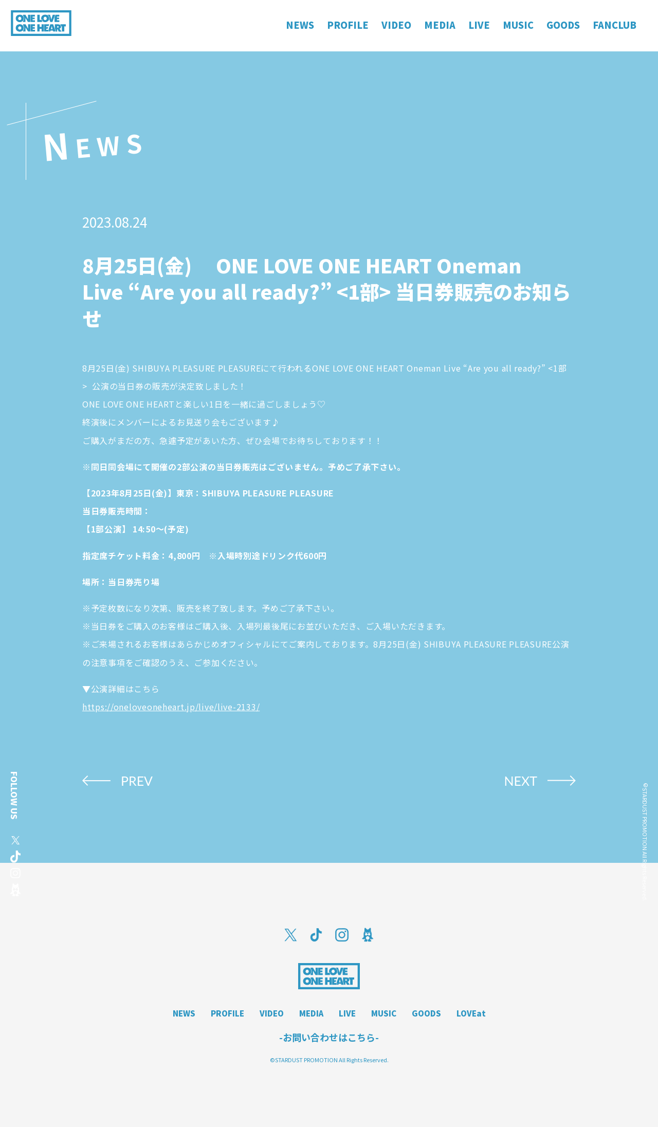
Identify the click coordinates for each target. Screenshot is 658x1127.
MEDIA (311, 1013)
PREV (137, 780)
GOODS (426, 1013)
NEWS (184, 1013)
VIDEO (272, 1013)
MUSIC (383, 1013)
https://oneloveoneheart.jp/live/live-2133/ (171, 706)
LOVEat (471, 1013)
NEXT (520, 780)
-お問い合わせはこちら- (329, 1037)
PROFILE (227, 1013)
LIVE (347, 1013)
